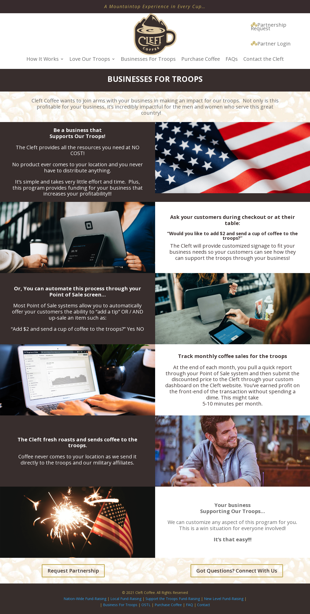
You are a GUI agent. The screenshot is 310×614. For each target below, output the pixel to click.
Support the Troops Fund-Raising (172, 598)
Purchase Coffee (200, 59)
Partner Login (271, 44)
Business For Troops (120, 604)
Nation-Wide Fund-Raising (85, 598)
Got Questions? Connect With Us (236, 570)
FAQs (232, 59)
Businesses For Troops (148, 59)
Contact (203, 604)
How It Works (42, 59)
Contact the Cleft (263, 59)
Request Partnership (73, 570)
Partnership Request (268, 27)
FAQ (189, 604)
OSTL (146, 604)
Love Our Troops (89, 59)
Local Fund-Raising (125, 598)
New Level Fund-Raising (224, 598)
